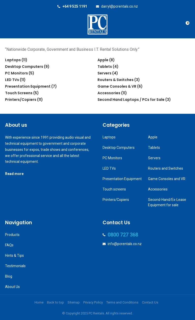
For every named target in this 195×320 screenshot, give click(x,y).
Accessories (109, 92)
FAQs (9, 245)
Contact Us (150, 302)
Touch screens (114, 189)
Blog (8, 276)
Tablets (105, 66)
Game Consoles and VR (166, 179)
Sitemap (74, 302)
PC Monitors (16, 73)
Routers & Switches (116, 79)
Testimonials (15, 266)
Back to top (55, 302)
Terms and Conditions (122, 302)
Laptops (13, 59)
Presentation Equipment (28, 86)
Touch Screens (18, 92)
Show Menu (8, 24)
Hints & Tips (14, 255)
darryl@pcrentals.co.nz (119, 6)
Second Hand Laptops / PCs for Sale (131, 99)
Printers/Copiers (20, 99)
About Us (12, 287)
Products (12, 235)
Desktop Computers (24, 66)
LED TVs (12, 79)
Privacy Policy (93, 302)
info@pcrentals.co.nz (125, 244)
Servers (104, 73)
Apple (103, 59)
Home (39, 302)
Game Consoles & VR (117, 86)
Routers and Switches (165, 168)
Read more (14, 174)
